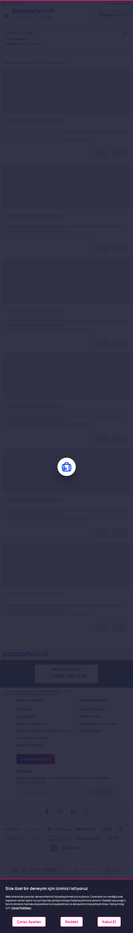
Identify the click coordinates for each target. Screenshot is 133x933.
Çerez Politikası (21, 908)
